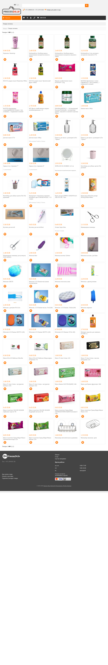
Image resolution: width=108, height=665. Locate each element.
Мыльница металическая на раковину (66, 438)
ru (15, 5)
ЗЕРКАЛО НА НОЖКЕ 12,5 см (64, 166)
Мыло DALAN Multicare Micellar (13, 358)
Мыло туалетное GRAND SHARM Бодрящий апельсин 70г (39, 410)
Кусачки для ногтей (9, 227)
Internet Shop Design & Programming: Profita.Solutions (57, 486)
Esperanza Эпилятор (9, 53)
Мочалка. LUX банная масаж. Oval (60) (41, 307)
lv (18, 5)
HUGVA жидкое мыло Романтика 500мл (15, 81)
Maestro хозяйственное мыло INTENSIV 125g (63, 81)
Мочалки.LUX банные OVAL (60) (65, 332)
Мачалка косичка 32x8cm (62, 255)
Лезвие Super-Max (60, 227)
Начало (5, 28)
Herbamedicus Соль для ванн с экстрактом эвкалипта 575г (90, 54)
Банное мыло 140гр (87, 108)
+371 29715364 (39, 10)
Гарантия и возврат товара (10, 478)
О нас (56, 456)
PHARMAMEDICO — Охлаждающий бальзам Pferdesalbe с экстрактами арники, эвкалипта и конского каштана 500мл (66, 111)
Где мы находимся (60, 458)
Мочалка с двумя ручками (88, 281)
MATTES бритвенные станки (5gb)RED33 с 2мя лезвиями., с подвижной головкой (90, 82)
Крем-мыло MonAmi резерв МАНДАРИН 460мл (89, 196)
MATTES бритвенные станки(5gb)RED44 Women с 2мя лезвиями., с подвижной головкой (13, 110)
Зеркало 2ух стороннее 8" (36, 166)
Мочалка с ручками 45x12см (11, 307)
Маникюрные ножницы (88, 227)
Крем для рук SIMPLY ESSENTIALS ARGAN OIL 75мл (66, 196)
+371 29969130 (29, 10)
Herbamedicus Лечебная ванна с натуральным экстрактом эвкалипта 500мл (65, 55)
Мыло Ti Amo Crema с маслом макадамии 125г (90, 358)
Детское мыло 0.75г (9, 137)
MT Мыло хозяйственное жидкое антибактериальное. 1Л (39, 109)
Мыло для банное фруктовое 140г (91, 384)
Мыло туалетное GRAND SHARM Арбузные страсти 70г (13, 410)
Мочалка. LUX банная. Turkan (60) (65, 307)
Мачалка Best (33, 255)
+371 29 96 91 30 (10, 461)
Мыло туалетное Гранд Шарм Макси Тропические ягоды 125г (14, 438)
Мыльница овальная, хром (89, 438)
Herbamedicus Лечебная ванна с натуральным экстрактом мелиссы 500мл (39, 55)
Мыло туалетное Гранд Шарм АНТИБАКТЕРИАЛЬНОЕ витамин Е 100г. (66, 411)
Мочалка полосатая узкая (62, 281)
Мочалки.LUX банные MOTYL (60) (14, 332)
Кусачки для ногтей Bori (36, 227)
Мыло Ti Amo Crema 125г (62, 358)
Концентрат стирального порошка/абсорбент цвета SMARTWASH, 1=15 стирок (40, 197)
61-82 (12, 32)
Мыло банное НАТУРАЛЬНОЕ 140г (66, 384)
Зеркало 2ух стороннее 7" (10, 166)
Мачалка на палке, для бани (89, 255)
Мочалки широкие (86, 307)
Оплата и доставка (7, 476)
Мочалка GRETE (8, 281)
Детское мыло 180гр (35, 137)
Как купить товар (7, 474)
